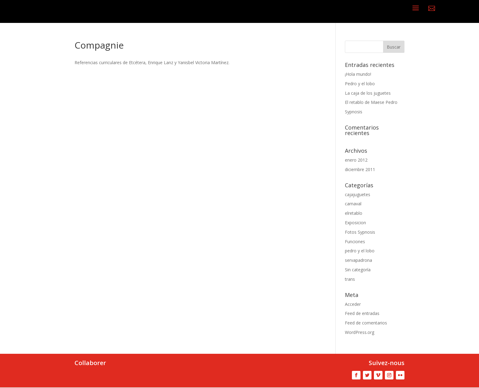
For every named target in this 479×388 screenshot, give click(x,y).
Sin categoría (358, 270)
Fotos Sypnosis (360, 232)
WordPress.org (359, 332)
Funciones (355, 241)
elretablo (353, 213)
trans (350, 279)
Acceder (353, 304)
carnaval (353, 204)
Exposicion (355, 222)
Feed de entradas (362, 313)
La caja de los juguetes (368, 93)
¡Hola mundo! (358, 74)
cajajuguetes (357, 194)
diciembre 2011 (360, 169)
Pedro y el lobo (360, 83)
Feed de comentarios (366, 323)
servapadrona (358, 260)
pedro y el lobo (360, 251)
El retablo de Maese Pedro (371, 102)
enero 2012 (356, 160)
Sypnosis (353, 112)
